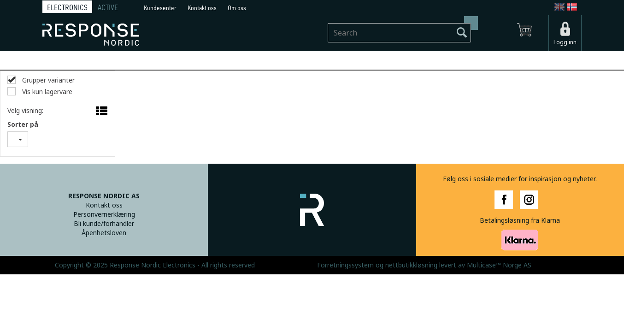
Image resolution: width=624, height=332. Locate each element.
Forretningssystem (345, 265)
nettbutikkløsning (411, 265)
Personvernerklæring (104, 214)
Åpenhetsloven (104, 232)
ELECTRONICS (67, 7)
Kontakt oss (202, 8)
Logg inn (565, 42)
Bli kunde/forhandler (104, 223)
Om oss (237, 8)
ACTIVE (108, 7)
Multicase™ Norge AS (499, 265)
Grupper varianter (47, 80)
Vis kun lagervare (46, 91)
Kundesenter (160, 8)
